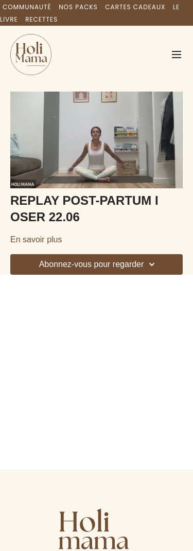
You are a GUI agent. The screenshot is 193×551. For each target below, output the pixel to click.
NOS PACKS (78, 7)
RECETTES (41, 19)
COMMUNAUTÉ (27, 7)
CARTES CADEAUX (135, 7)
